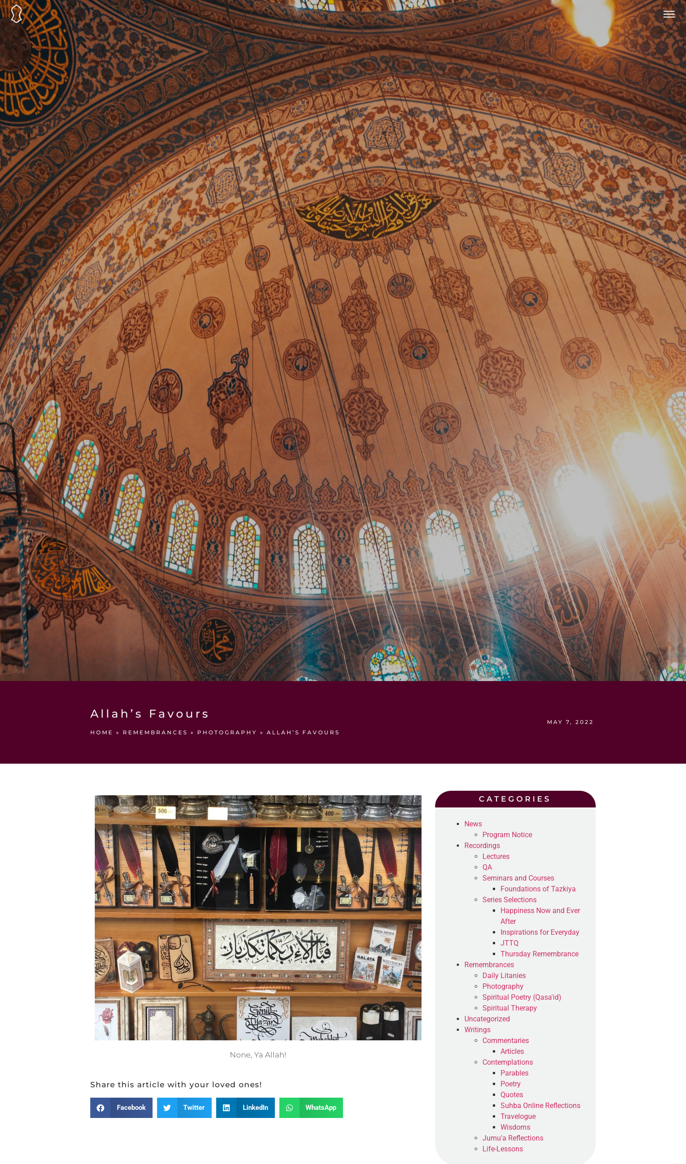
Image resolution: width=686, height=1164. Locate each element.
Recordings (482, 845)
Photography (227, 732)
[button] (121, 1108)
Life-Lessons (502, 1149)
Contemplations (507, 1062)
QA (487, 867)
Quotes (512, 1094)
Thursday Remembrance (540, 954)
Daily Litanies (504, 975)
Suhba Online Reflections (540, 1105)
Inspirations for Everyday (540, 932)
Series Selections (509, 899)
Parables (514, 1073)
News (473, 824)
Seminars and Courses (518, 878)
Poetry (511, 1084)
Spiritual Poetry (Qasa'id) (521, 997)
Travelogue (518, 1116)
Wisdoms (515, 1127)
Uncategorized (487, 1019)
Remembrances (155, 732)
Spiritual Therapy (509, 1008)
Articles (512, 1051)
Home (101, 732)
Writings (477, 1029)
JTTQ (510, 943)
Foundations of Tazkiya (538, 889)
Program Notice (507, 834)
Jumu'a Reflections (512, 1138)
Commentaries (505, 1040)
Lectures (496, 856)
